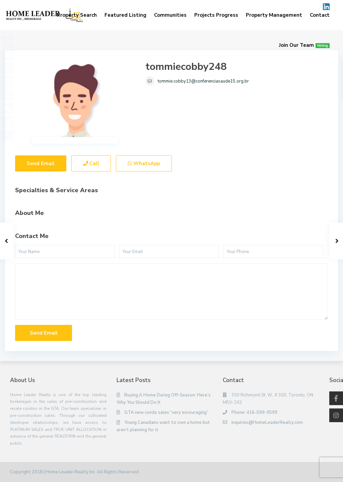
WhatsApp (144, 163)
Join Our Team (304, 45)
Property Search (77, 15)
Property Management (274, 15)
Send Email (41, 163)
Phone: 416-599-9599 (254, 412)
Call (91, 163)
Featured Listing (125, 15)
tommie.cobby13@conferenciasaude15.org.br (203, 81)
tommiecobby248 (186, 67)
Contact (320, 15)
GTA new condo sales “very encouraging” (166, 412)
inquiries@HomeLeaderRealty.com (267, 422)
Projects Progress (216, 15)
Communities (170, 15)
